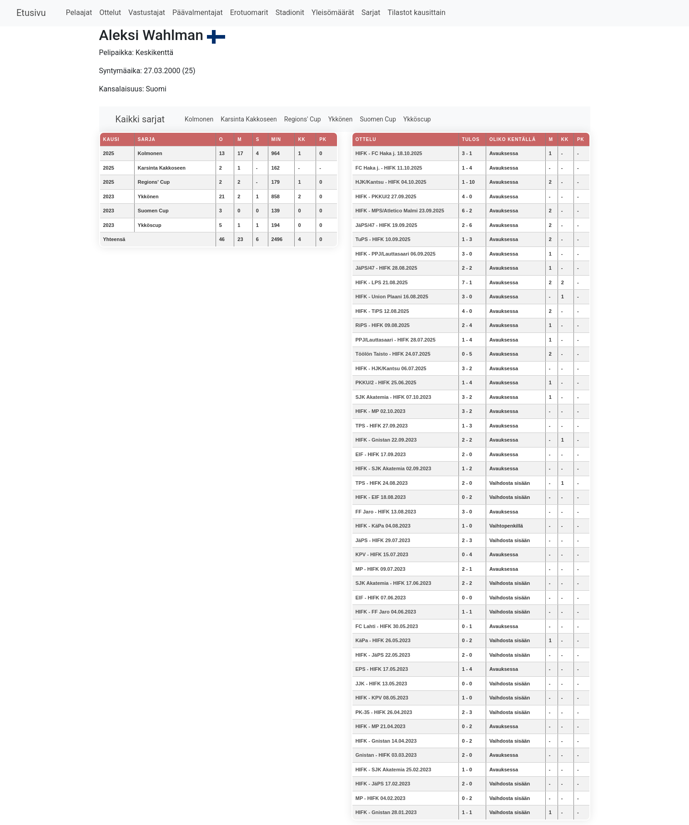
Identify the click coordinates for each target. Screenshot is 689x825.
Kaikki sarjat (140, 119)
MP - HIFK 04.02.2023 (381, 798)
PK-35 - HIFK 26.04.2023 (384, 712)
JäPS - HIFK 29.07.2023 (383, 540)
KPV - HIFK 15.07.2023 (382, 554)
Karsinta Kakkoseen (249, 119)
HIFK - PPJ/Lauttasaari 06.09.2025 (396, 254)
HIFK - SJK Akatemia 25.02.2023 (394, 769)
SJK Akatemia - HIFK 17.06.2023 (394, 583)
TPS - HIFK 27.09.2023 (382, 425)
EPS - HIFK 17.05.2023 (382, 669)
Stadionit (290, 12)
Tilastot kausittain (416, 12)
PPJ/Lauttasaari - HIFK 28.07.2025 (396, 339)
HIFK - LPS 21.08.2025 (382, 282)
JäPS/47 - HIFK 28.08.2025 (386, 268)
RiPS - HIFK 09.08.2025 (383, 325)
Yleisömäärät (333, 12)
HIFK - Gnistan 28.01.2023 (386, 812)
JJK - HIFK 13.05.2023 (381, 683)
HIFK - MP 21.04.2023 (381, 726)
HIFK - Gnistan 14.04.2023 (386, 741)
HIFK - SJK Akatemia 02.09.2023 (394, 468)
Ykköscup (417, 119)
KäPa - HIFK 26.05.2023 (383, 640)
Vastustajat (146, 12)
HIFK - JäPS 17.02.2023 (383, 783)
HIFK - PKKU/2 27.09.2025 (386, 196)
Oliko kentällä (512, 139)
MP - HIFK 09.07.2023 (381, 569)
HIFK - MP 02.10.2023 (381, 411)
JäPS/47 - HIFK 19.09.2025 (386, 225)
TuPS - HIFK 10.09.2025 (383, 239)
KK (564, 139)
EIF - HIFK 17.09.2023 (381, 454)
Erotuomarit (249, 12)
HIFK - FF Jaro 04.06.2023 (386, 611)
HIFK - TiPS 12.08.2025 (382, 311)
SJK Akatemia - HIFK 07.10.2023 (394, 397)
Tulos (471, 139)
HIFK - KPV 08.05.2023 (382, 697)
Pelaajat (79, 12)
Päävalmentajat (197, 12)
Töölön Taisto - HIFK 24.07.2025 (393, 354)
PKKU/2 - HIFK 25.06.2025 (386, 382)
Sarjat (371, 12)
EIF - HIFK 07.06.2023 (381, 597)
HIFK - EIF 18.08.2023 (381, 497)
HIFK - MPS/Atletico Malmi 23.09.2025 (400, 210)
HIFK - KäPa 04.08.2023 (383, 525)
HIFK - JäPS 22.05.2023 (383, 655)
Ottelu (366, 139)
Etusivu (31, 12)
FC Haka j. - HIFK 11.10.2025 (389, 168)
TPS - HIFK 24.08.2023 (382, 483)
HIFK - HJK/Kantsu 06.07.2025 (391, 368)
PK (580, 139)
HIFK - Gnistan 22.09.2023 (386, 440)
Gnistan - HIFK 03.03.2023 (386, 755)
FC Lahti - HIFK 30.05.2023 (387, 626)
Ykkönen (340, 119)
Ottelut (110, 12)
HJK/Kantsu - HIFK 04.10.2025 (391, 182)
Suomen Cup (378, 119)
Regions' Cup (302, 119)
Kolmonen (199, 119)
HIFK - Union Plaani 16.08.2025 (392, 296)
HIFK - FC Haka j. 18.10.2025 (389, 153)
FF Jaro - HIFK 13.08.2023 (386, 511)
